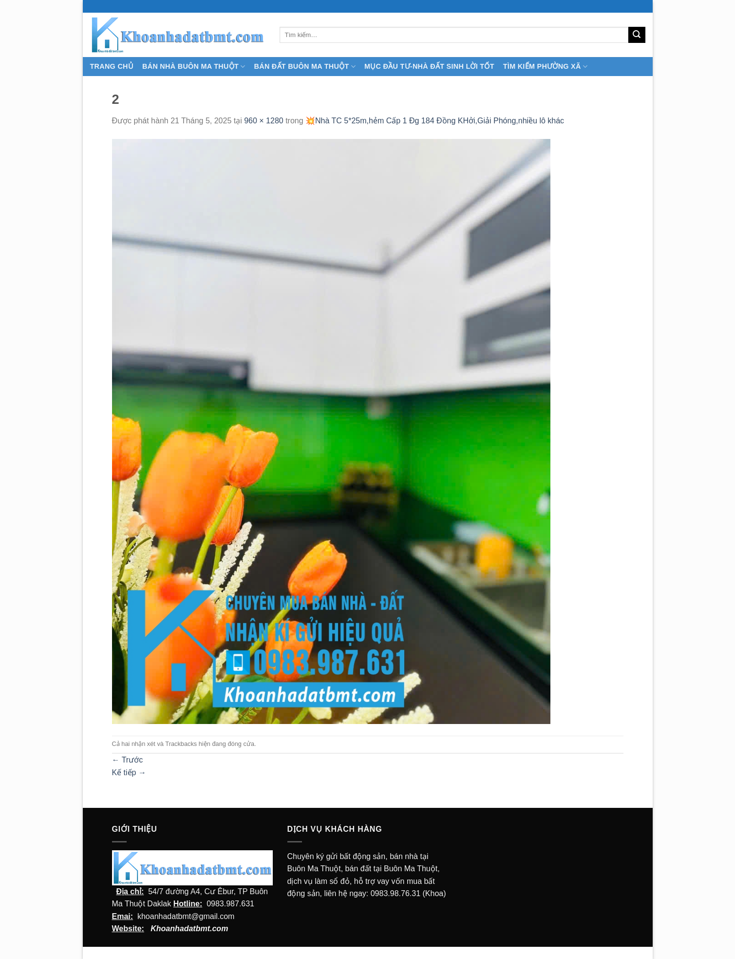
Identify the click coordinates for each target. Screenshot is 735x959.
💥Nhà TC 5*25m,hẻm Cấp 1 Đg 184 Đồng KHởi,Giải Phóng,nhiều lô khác (434, 121)
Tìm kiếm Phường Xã (545, 66)
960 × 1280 (263, 121)
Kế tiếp (129, 772)
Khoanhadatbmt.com (189, 928)
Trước (127, 760)
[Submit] (636, 35)
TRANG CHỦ (112, 66)
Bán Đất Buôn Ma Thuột (305, 66)
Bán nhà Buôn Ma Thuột (193, 66)
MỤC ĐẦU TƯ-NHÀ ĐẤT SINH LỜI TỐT (429, 66)
